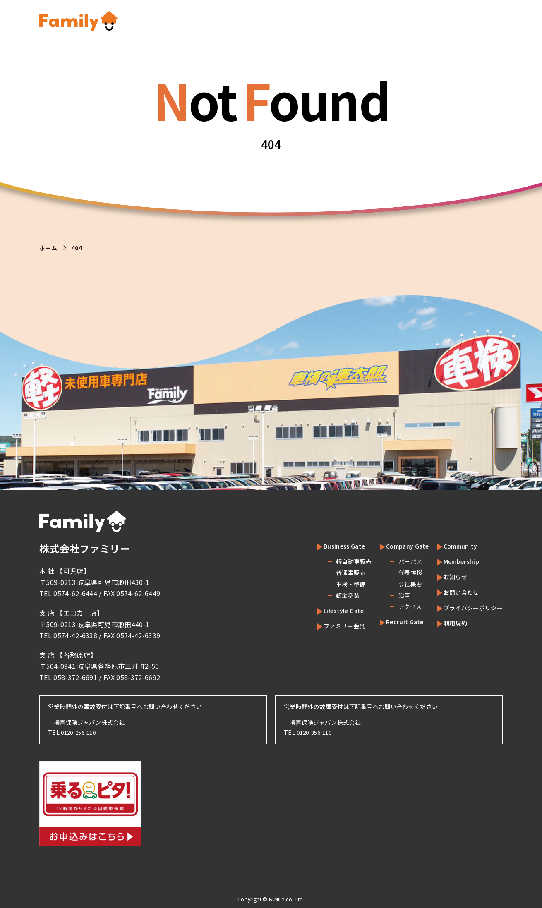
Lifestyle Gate (330, 610)
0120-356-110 (316, 732)
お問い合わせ (455, 592)
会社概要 (393, 584)
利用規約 (448, 623)
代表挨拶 (393, 572)
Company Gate (395, 546)
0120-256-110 (81, 732)
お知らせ (448, 576)
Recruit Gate (391, 621)
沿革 (387, 595)
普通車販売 (332, 572)
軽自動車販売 (335, 561)
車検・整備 (332, 584)
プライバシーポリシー (469, 607)
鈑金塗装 (329, 595)
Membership (455, 561)
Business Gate (330, 546)
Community (453, 546)
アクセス (392, 606)
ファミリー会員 (330, 625)
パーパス (393, 561)
